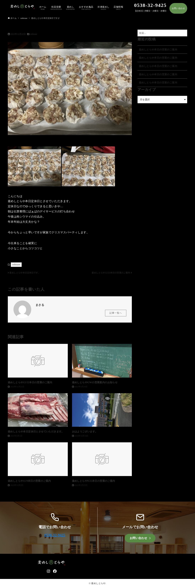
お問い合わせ (178, 8)
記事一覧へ (115, 314)
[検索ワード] (162, 33)
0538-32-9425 (54, 535)
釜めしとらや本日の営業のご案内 (158, 49)
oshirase (33, 34)
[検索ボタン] (183, 33)
